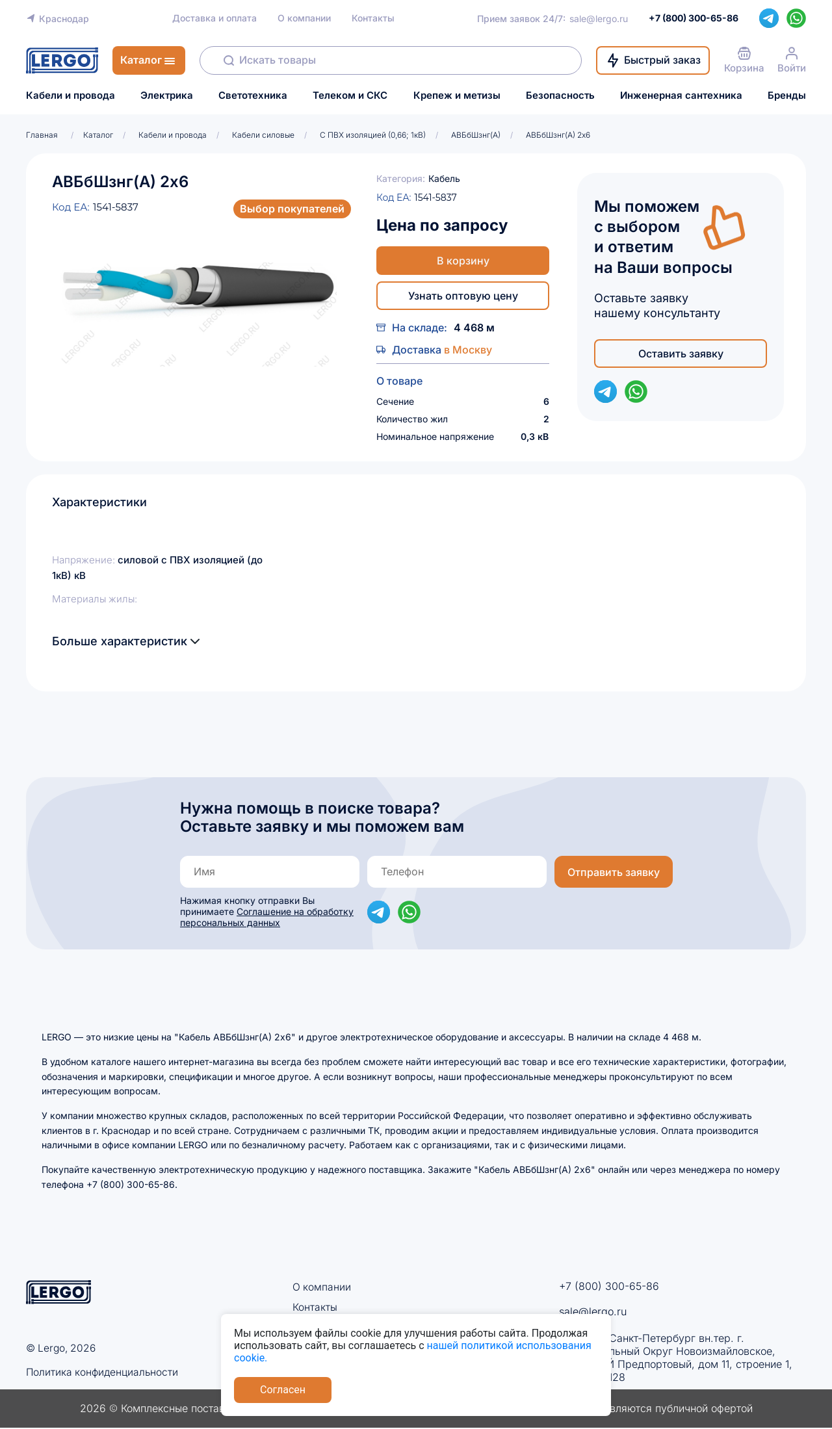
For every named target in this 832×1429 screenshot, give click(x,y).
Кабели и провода (70, 95)
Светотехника (252, 95)
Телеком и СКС (350, 95)
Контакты (373, 18)
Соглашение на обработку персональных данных (267, 917)
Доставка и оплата (214, 18)
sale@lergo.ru (598, 18)
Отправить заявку (613, 872)
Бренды (787, 95)
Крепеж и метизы (456, 95)
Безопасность (560, 95)
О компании (304, 18)
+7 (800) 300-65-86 (609, 1286)
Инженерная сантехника (681, 95)
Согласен (283, 1390)
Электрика (166, 95)
